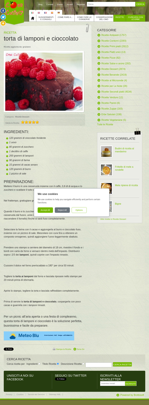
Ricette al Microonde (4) (114, 80)
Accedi (70, 4)
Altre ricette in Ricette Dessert (113, 219)
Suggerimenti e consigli (45, 18)
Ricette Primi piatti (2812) (115, 46)
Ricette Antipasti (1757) (113, 35)
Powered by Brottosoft (132, 395)
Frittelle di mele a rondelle (124, 168)
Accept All (48, 210)
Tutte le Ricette (105, 124)
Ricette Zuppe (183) (112, 108)
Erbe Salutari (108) (111, 114)
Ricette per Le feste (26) (114, 86)
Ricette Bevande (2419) (114, 74)
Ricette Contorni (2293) (113, 41)
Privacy (9, 394)
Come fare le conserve (84, 18)
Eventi (60, 4)
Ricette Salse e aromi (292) (116, 63)
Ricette (119, 17)
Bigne (118, 203)
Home (32, 18)
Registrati (81, 4)
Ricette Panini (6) (110, 103)
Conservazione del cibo (104, 18)
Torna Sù (80, 349)
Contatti (50, 4)
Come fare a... (65, 17)
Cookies (20, 394)
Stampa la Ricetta (63, 349)
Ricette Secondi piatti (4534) (116, 91)
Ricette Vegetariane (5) (113, 120)
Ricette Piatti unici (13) (113, 52)
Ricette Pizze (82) (110, 57)
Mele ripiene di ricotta (126, 185)
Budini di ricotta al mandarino (124, 150)
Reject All (65, 210)
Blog (40, 4)
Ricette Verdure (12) (112, 97)
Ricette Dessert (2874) (113, 69)
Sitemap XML (55, 394)
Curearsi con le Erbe (135, 18)
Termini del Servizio (36, 394)
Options (81, 210)
